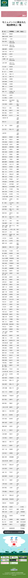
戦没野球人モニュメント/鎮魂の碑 (14, 532)
